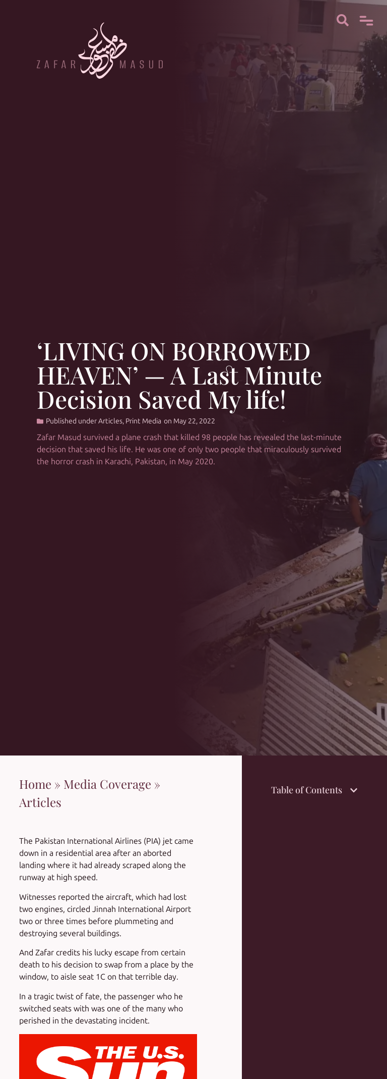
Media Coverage (107, 784)
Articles (110, 421)
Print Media (143, 421)
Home (35, 784)
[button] (354, 790)
